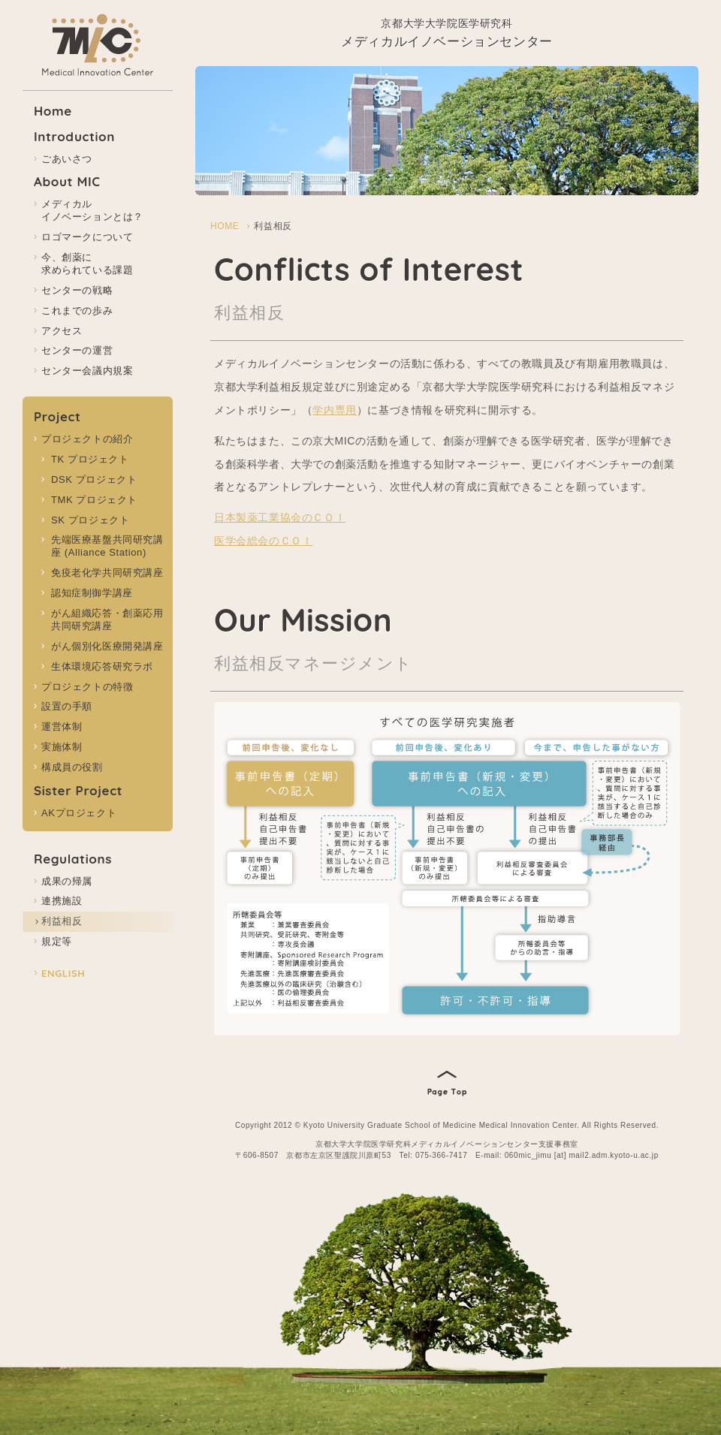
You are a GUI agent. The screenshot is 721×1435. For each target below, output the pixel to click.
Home (53, 111)
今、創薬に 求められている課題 (87, 264)
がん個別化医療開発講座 (107, 646)
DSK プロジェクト (94, 479)
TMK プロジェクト (94, 499)
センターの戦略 (77, 290)
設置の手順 (66, 706)
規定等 (56, 941)
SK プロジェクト (90, 520)
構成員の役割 (72, 767)
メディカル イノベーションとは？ (92, 210)
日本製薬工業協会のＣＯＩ (279, 517)
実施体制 (61, 746)
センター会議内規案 (87, 370)
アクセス (61, 330)
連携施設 (61, 900)
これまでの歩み (77, 310)
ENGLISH (63, 973)
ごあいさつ (66, 158)
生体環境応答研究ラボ (102, 666)
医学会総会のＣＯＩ (263, 541)
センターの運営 (77, 350)
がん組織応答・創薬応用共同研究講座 (107, 619)
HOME (224, 226)
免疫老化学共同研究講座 (107, 572)
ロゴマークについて (87, 237)
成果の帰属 (66, 881)
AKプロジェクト (78, 812)
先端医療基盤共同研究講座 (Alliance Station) (107, 546)
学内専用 (334, 410)
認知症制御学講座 (92, 592)
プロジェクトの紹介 (87, 439)
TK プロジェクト (90, 459)
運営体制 (61, 726)
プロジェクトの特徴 (87, 686)
